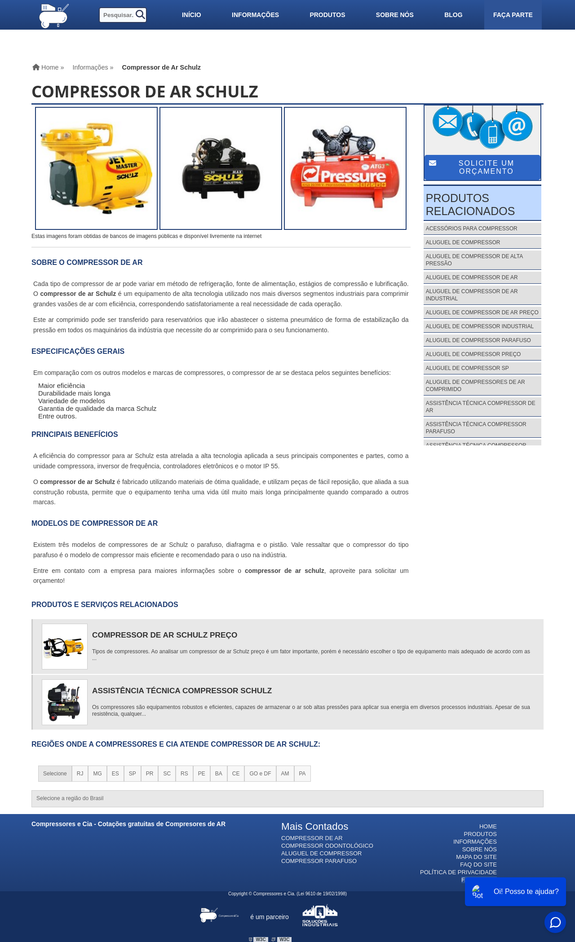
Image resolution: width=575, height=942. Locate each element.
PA (302, 773)
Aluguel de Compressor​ (321, 853)
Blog (453, 14)
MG (97, 773)
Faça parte (513, 14)
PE (201, 773)
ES (115, 773)
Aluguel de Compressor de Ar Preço (482, 312)
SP (132, 773)
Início (191, 14)
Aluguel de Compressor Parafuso (478, 340)
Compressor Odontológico (327, 845)
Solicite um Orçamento (471, 167)
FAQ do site (478, 864)
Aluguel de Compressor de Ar (472, 277)
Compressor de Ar (312, 838)
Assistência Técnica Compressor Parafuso (476, 428)
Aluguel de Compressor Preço (473, 354)
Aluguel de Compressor (463, 242)
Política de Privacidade (458, 872)
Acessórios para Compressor (472, 228)
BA (218, 773)
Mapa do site (476, 857)
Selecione (55, 773)
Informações (255, 14)
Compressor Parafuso (319, 861)
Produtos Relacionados (470, 204)
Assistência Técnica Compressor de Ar (480, 407)
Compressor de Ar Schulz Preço (164, 634)
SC (167, 773)
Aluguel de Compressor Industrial (480, 326)
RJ (80, 773)
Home (488, 826)
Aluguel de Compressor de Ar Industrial (472, 295)
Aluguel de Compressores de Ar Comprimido (475, 385)
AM (285, 773)
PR (150, 773)
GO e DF (260, 773)
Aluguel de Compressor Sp (467, 368)
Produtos (327, 14)
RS (184, 773)
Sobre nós (395, 14)
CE (236, 773)
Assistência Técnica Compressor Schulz (182, 690)
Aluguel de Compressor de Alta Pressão (474, 260)
